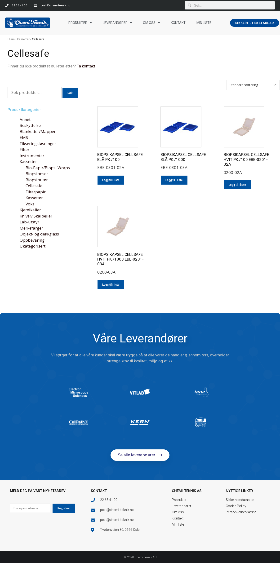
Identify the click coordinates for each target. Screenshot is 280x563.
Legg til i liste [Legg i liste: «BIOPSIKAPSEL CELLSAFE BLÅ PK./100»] (111, 180)
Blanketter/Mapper (38, 131)
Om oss (151, 23)
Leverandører (117, 23)
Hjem (11, 39)
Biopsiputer (37, 179)
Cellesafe (34, 185)
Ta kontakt (86, 66)
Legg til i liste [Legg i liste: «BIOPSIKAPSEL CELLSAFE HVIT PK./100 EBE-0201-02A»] (237, 184)
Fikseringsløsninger (38, 143)
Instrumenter (32, 155)
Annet (25, 119)
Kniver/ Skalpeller (36, 216)
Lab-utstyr (29, 222)
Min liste (203, 23)
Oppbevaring (32, 240)
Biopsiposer (37, 173)
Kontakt (178, 23)
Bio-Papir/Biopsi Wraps (48, 167)
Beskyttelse (30, 125)
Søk (70, 93)
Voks (30, 204)
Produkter (80, 23)
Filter (24, 149)
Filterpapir (36, 192)
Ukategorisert (32, 246)
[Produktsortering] (253, 85)
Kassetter (23, 39)
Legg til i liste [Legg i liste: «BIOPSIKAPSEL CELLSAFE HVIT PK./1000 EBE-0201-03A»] (111, 284)
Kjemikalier (30, 210)
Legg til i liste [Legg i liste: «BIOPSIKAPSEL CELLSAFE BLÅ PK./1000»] (174, 180)
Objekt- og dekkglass (39, 234)
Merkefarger (31, 228)
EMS (24, 137)
